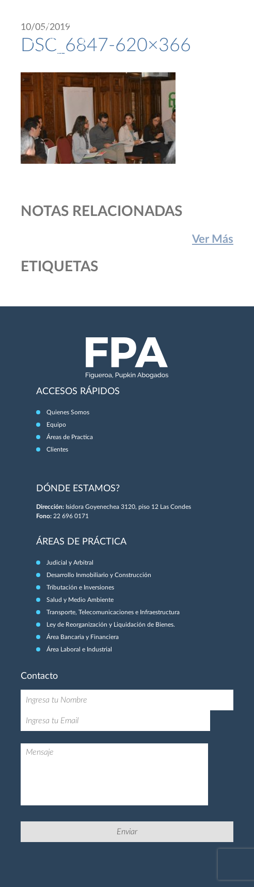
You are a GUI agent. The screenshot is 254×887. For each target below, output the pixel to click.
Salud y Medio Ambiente (80, 600)
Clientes (57, 449)
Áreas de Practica (69, 437)
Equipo (56, 425)
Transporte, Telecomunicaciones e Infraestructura (113, 612)
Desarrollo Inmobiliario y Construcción (98, 575)
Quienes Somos (67, 412)
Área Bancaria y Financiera (82, 637)
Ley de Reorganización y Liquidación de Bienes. (110, 624)
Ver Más (212, 239)
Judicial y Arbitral (69, 562)
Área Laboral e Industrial (79, 649)
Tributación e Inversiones (80, 587)
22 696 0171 (71, 516)
